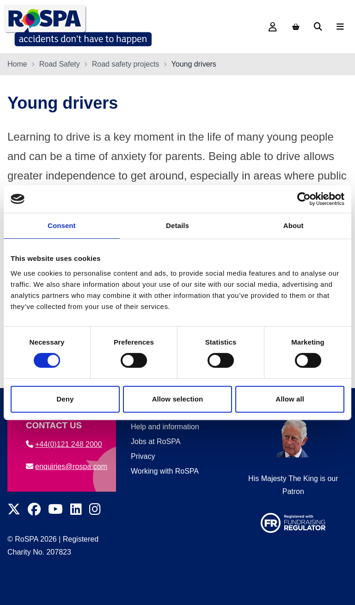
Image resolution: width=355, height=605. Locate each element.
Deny (64, 399)
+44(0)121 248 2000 (64, 444)
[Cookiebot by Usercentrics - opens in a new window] (303, 199)
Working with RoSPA (165, 471)
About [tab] (293, 225)
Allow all (289, 399)
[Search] (318, 27)
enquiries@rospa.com (66, 466)
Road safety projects (125, 64)
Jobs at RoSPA (155, 441)
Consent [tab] (62, 225)
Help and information (165, 427)
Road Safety (59, 64)
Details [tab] (177, 225)
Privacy (143, 456)
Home (17, 64)
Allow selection (177, 399)
